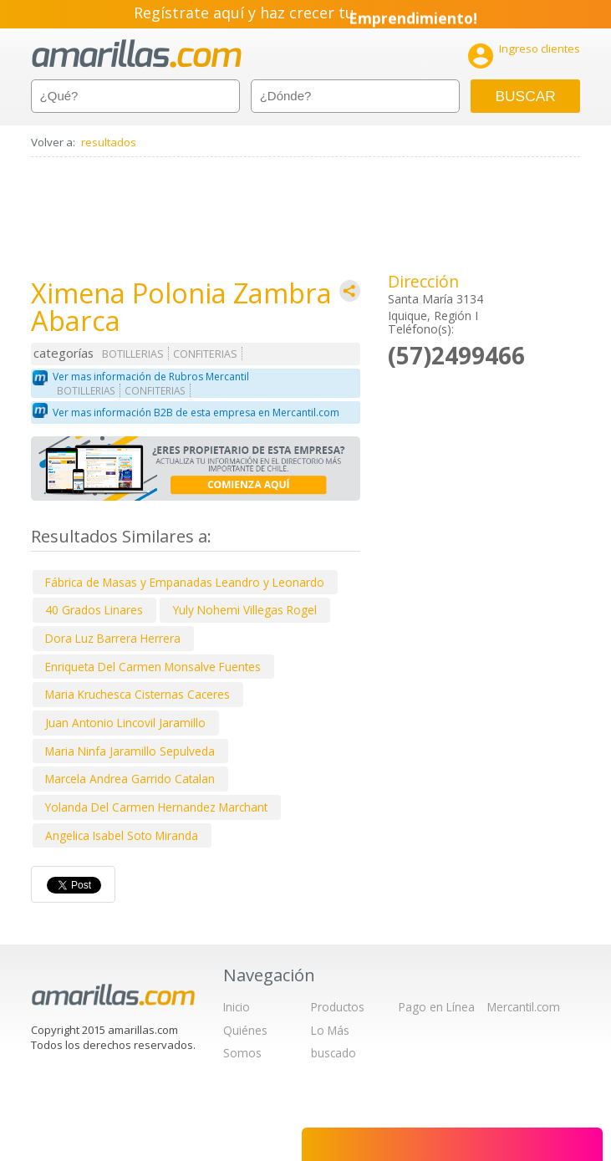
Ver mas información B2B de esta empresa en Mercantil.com (196, 412)
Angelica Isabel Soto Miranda (121, 835)
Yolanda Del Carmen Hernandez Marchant (156, 807)
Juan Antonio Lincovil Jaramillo (125, 723)
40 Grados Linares (94, 610)
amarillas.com (136, 53)
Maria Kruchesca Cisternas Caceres (137, 694)
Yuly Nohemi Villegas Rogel (245, 610)
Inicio (236, 1007)
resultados (108, 142)
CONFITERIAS (205, 354)
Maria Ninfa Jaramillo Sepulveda (130, 751)
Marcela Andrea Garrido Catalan (130, 779)
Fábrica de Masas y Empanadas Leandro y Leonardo (184, 582)
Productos (337, 1007)
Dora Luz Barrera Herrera (113, 638)
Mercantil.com (523, 1007)
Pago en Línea (437, 1007)
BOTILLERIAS (133, 354)
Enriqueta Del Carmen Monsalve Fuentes (153, 667)
